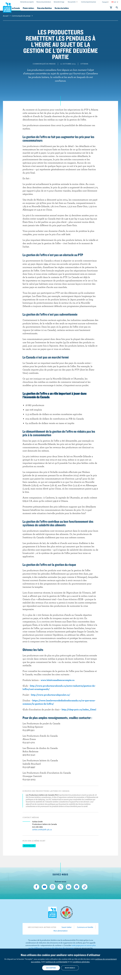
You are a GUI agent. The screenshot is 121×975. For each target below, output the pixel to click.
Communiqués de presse (88, 2)
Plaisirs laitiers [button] (40, 8)
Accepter (51, 968)
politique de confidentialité (56, 962)
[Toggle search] (117, 8)
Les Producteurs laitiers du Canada (7, 7)
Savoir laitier (67, 927)
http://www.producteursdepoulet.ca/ (50, 694)
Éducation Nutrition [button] (58, 8)
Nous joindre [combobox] (72, 2)
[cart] (111, 8)
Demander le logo (59, 2)
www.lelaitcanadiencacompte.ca (57, 680)
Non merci (70, 968)
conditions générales (81, 962)
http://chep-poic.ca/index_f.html (79, 709)
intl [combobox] (115, 2)
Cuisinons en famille (85, 927)
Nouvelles (29, 846)
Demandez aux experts (27, 2)
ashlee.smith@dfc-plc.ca (42, 829)
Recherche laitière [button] (77, 8)
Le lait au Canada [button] (23, 8)
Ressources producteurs (44, 2)
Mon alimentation (61, 930)
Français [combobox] (104, 2)
